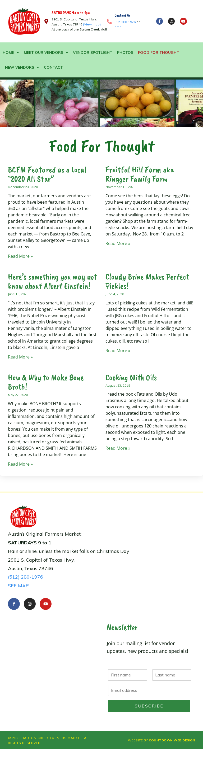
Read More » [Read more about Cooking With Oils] (117, 448)
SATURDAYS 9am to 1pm (71, 12)
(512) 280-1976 (25, 577)
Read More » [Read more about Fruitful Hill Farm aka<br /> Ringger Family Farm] (117, 243)
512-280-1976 (125, 22)
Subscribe (149, 706)
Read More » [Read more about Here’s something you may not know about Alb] (20, 357)
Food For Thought (158, 52)
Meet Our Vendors (46, 52)
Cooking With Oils (131, 377)
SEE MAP (18, 586)
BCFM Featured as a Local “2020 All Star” (47, 174)
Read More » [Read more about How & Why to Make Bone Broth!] (20, 464)
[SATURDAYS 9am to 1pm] (46, 21)
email (118, 27)
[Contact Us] (109, 21)
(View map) (92, 24)
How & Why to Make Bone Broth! (46, 382)
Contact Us (122, 15)
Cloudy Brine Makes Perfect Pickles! (147, 281)
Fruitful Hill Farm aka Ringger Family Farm (139, 174)
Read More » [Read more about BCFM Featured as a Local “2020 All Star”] (20, 256)
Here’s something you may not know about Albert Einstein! (52, 281)
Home (11, 52)
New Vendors (22, 67)
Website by (161, 740)
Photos (125, 52)
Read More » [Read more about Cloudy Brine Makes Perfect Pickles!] (117, 350)
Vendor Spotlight (92, 52)
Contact (53, 67)
